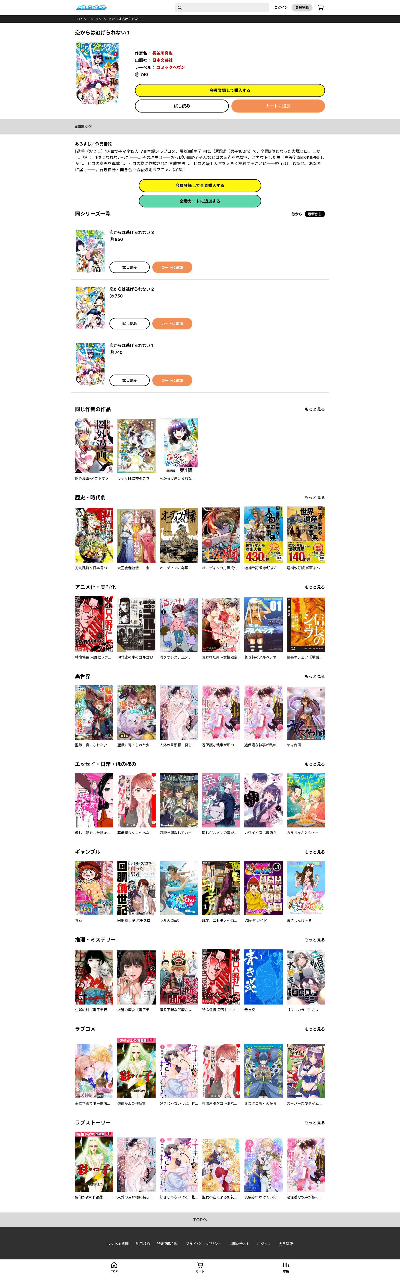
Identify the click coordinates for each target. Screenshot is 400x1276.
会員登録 (302, 7)
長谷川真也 (162, 53)
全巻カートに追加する (200, 201)
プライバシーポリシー (203, 1244)
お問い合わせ (239, 1244)
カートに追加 (278, 105)
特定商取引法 (168, 1244)
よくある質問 (118, 1244)
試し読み (182, 105)
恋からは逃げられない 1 (131, 345)
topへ (200, 1219)
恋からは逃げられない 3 (131, 232)
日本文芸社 (162, 60)
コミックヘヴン (170, 67)
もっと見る (315, 409)
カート (200, 1271)
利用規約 (143, 1244)
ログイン (281, 7)
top (78, 19)
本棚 (286, 1271)
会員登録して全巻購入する (200, 185)
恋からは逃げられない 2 (131, 289)
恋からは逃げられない (125, 19)
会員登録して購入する (230, 90)
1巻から (296, 214)
